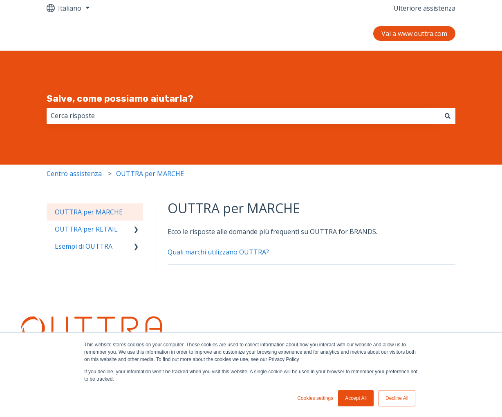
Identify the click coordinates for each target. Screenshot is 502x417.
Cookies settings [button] (315, 398)
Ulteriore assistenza (424, 8)
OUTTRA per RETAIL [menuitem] (86, 229)
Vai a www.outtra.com (414, 33)
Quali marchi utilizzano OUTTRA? (218, 252)
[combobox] (243, 115)
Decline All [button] (396, 398)
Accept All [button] (356, 398)
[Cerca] (447, 115)
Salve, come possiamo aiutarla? (120, 98)
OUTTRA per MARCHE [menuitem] (89, 211)
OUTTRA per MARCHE (150, 173)
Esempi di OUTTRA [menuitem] (83, 246)
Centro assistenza (74, 173)
